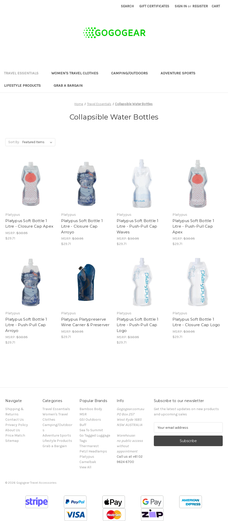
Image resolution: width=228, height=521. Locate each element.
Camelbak (87, 462)
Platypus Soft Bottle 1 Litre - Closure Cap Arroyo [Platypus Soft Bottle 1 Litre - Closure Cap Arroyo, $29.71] (82, 226)
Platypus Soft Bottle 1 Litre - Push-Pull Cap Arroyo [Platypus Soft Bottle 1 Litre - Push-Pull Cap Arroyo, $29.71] (26, 325)
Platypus (86, 456)
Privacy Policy (16, 425)
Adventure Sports (180, 73)
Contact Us (14, 419)
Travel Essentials (23, 73)
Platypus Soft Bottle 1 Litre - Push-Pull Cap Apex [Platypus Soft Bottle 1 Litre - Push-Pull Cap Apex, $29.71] (193, 226)
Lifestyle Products (24, 85)
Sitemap (12, 441)
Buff (82, 425)
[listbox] (38, 142)
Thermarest (89, 446)
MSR (83, 414)
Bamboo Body (90, 409)
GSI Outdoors (90, 419)
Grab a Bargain (68, 85)
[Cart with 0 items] (216, 6)
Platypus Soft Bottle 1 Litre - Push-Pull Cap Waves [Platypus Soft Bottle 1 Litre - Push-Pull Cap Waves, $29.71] (138, 226)
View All (85, 467)
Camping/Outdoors (132, 73)
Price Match (15, 435)
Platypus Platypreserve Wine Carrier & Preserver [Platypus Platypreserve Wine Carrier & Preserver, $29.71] (85, 322)
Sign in (181, 6)
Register (200, 6)
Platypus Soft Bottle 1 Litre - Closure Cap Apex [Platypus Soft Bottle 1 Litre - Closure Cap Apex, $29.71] (29, 223)
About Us (12, 430)
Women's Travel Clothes (77, 73)
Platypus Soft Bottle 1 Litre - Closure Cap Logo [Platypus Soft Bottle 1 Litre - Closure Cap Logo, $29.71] (196, 322)
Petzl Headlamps (93, 451)
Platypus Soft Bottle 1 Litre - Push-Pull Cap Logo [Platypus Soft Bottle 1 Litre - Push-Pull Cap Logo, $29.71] (138, 325)
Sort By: (14, 142)
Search (127, 6)
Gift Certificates (154, 6)
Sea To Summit (91, 430)
